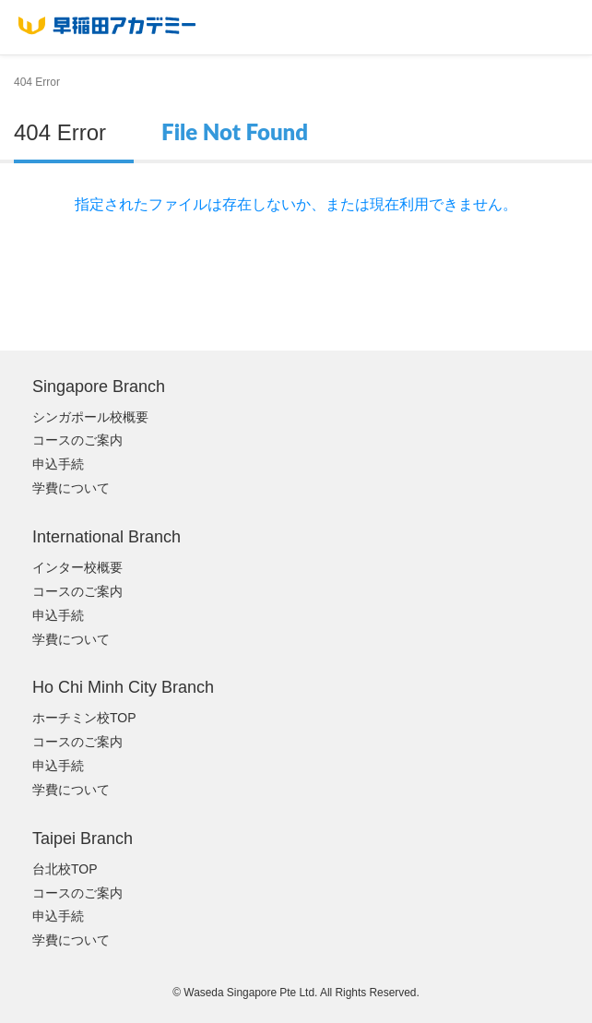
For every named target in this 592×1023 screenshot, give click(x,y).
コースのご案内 (77, 440)
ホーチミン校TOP (84, 717)
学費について (71, 488)
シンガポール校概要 (90, 417)
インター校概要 (77, 567)
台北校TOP (65, 869)
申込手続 (58, 464)
